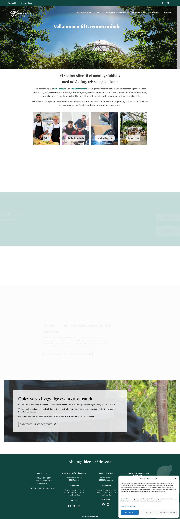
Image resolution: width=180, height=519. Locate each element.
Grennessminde (85, 13)
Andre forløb (139, 13)
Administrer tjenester (128, 506)
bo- (56, 90)
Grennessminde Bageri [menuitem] (64, 498)
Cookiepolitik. (125, 501)
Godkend (129, 512)
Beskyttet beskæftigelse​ (117, 13)
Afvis (148, 512)
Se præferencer (167, 512)
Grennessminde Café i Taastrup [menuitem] (39, 498)
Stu (99, 13)
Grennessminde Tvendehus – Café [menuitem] (89, 498)
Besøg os (169, 13)
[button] (175, 478)
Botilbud (155, 13)
